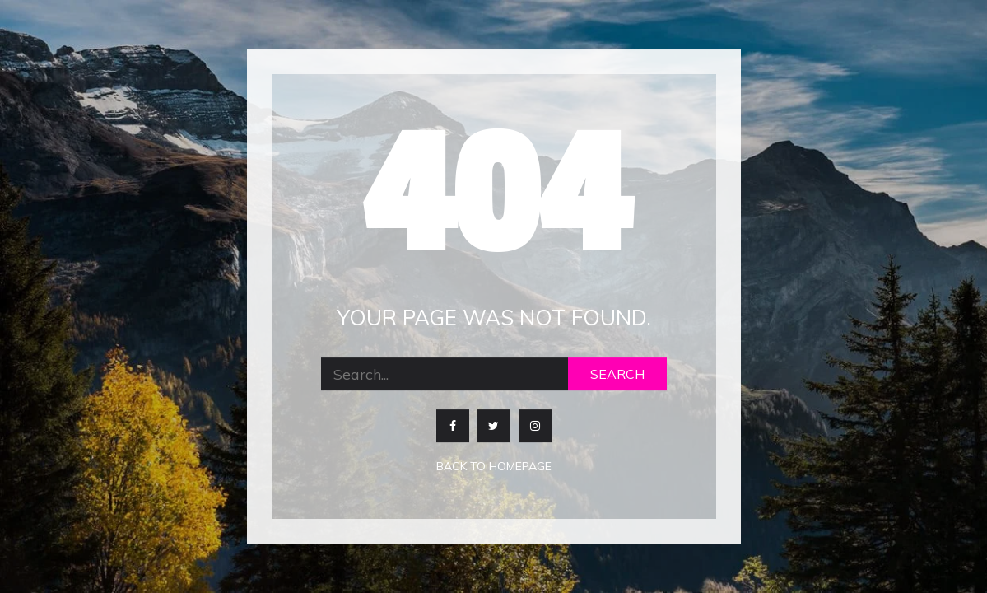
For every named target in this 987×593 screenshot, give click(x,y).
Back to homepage (494, 467)
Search (617, 375)
